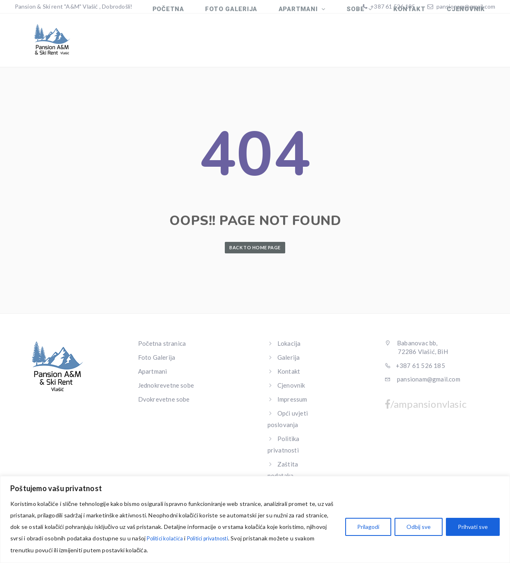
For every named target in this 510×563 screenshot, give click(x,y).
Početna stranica (162, 348)
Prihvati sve (473, 527)
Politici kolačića (167, 538)
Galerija (288, 362)
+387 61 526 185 (392, 6)
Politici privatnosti (215, 538)
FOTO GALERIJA (252, 44)
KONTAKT (417, 44)
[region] (255, 519)
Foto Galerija (156, 362)
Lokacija (289, 348)
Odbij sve (418, 527)
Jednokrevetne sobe (166, 390)
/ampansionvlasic (425, 409)
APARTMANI (315, 44)
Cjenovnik (291, 390)
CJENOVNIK (468, 44)
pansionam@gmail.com (466, 6)
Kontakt (288, 376)
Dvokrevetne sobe (164, 404)
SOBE (368, 44)
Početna (194, 44)
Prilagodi (368, 527)
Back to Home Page (254, 252)
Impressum (292, 404)
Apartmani (152, 376)
